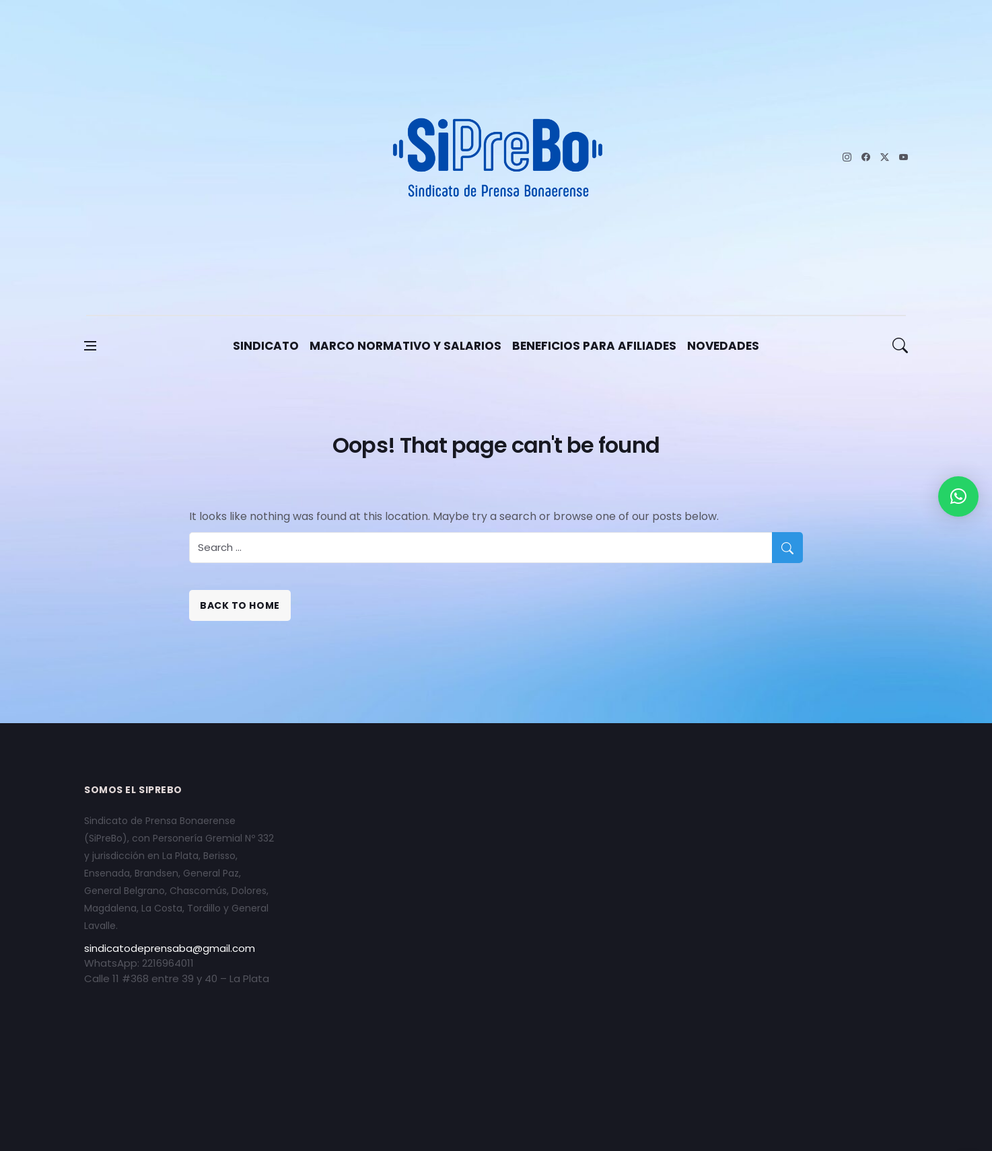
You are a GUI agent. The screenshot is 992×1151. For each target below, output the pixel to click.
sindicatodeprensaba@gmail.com (169, 948)
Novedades (723, 346)
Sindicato (266, 346)
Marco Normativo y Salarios (405, 346)
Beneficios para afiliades (594, 346)
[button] (958, 496)
